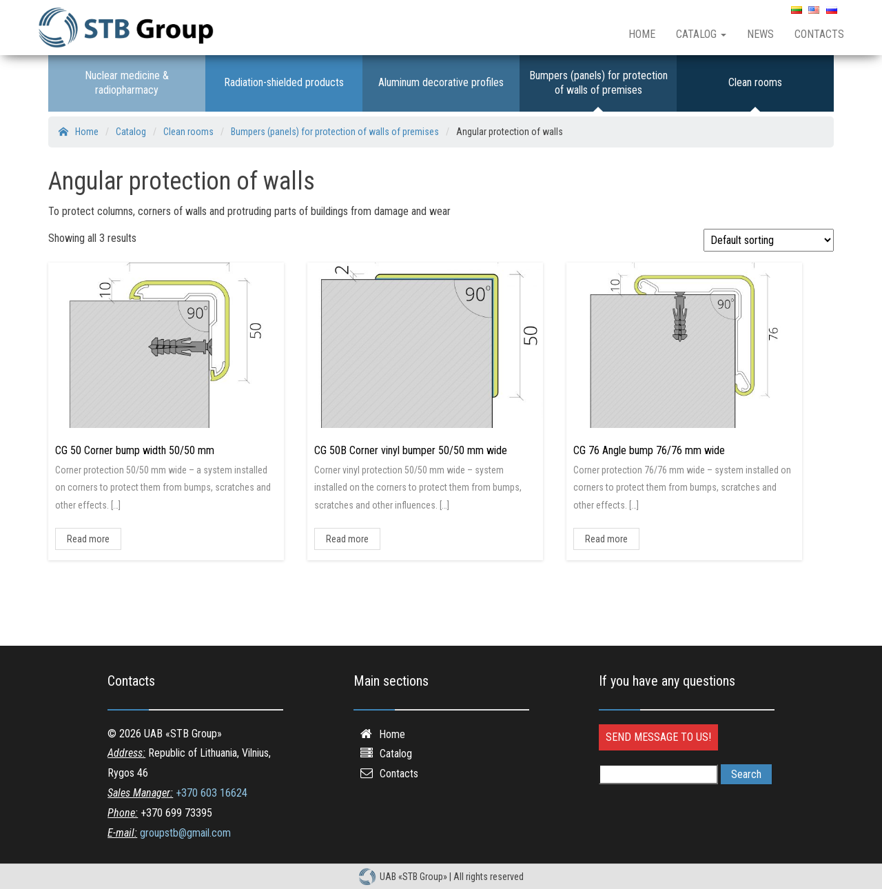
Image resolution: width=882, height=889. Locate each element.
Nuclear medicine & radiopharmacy (127, 82)
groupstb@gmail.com (185, 832)
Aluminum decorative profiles (441, 82)
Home (641, 34)
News (760, 34)
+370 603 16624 (211, 792)
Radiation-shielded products (284, 82)
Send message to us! (658, 737)
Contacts (819, 34)
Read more (88, 538)
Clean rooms (755, 82)
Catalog (701, 34)
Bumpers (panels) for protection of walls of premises (598, 82)
